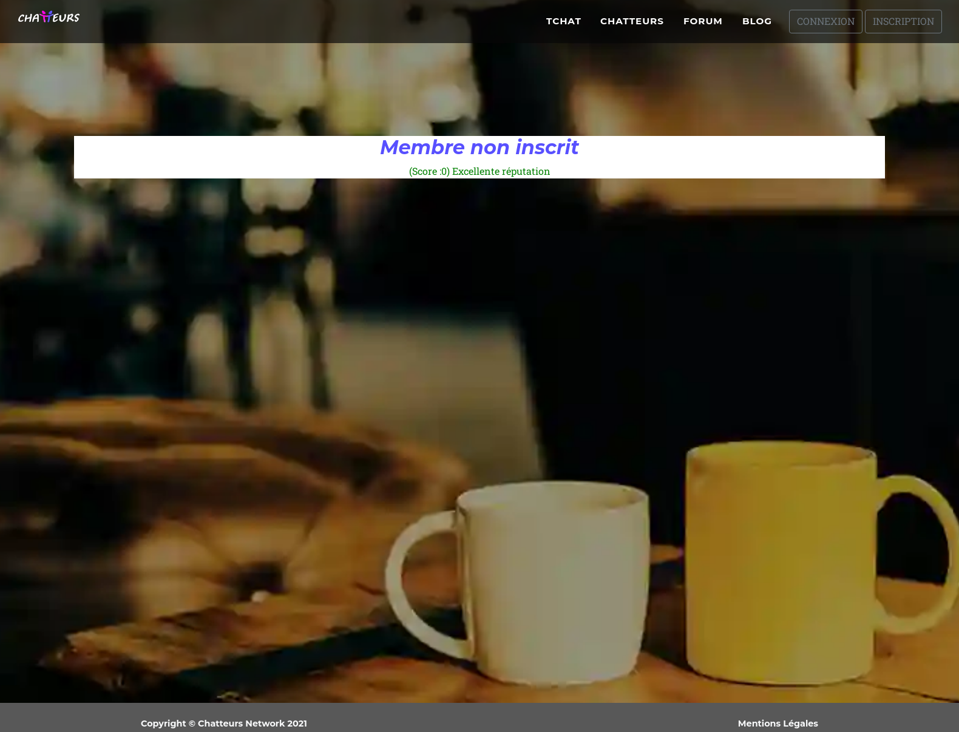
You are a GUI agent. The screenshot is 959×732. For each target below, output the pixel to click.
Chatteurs (632, 26)
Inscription (903, 25)
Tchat (563, 26)
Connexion (826, 25)
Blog (757, 26)
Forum (703, 26)
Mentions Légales (778, 723)
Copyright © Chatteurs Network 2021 (224, 723)
